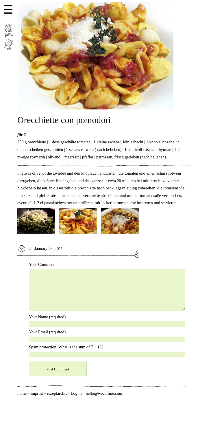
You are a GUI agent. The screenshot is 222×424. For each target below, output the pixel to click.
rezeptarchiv (57, 393)
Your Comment (42, 264)
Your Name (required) (47, 317)
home (22, 393)
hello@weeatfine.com (104, 393)
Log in (76, 393)
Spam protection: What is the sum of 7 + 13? (66, 347)
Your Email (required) (47, 332)
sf (24, 248)
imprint (37, 393)
